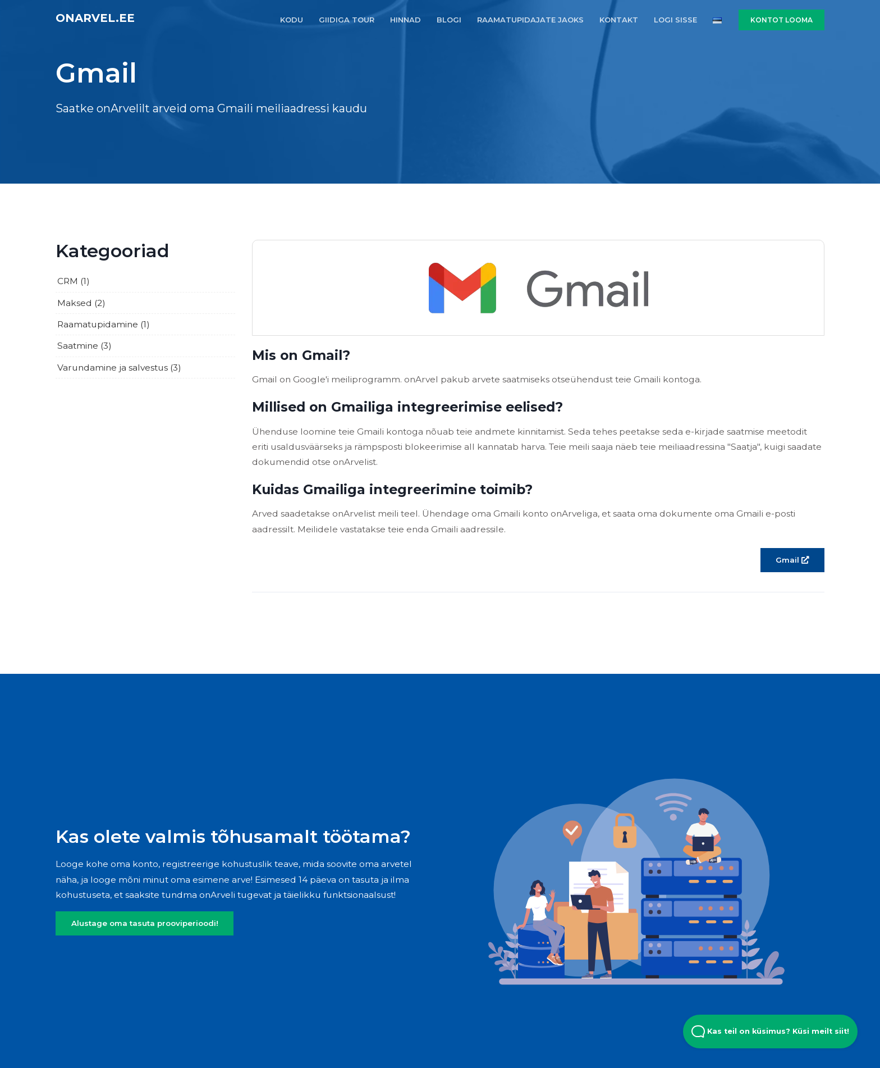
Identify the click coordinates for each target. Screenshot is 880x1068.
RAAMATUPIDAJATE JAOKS (530, 19)
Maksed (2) (81, 303)
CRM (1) (73, 281)
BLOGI (449, 19)
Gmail (792, 559)
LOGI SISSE (675, 19)
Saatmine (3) (84, 345)
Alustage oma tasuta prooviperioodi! (144, 923)
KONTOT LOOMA (781, 20)
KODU (291, 19)
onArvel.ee (95, 18)
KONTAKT (618, 19)
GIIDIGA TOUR (346, 19)
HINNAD (405, 19)
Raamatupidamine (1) (103, 324)
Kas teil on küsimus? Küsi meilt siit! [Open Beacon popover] (770, 1031)
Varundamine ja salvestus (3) (119, 367)
